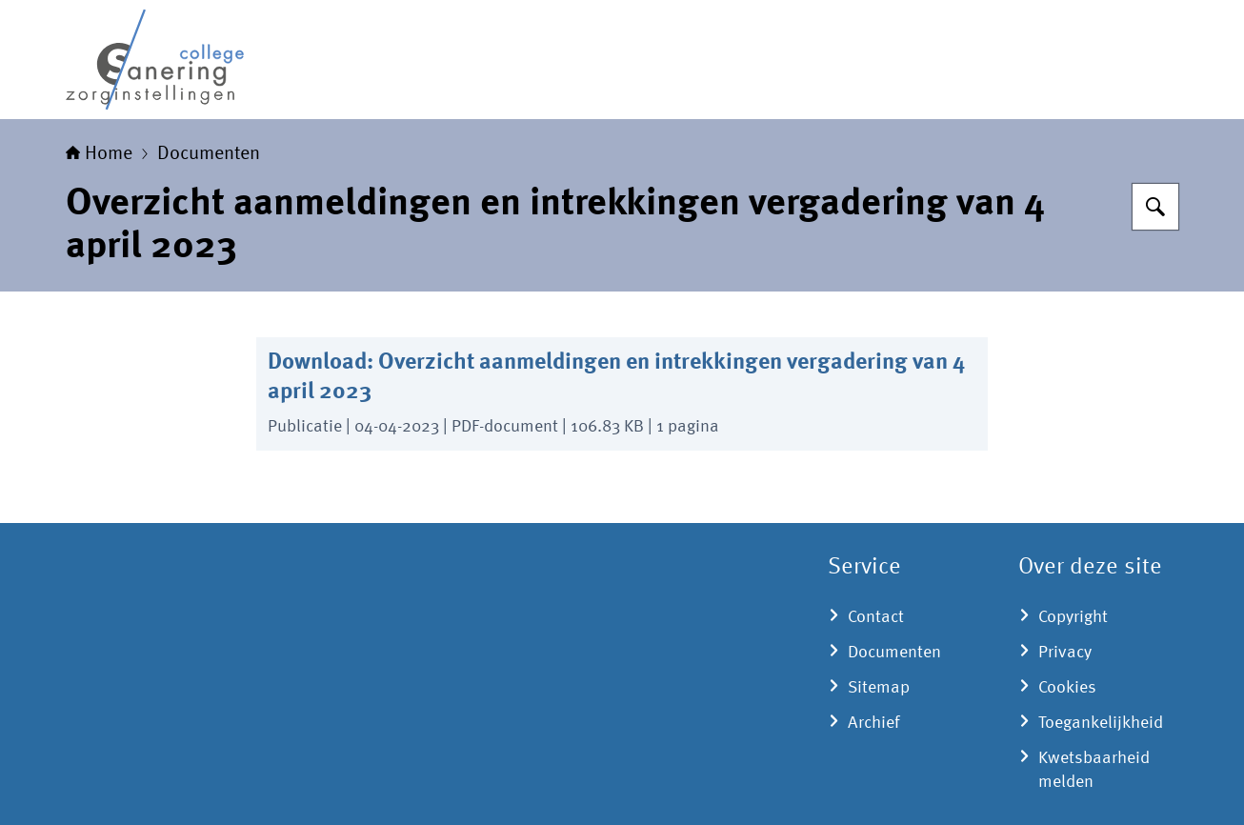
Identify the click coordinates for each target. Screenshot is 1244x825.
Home (99, 154)
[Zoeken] (1155, 207)
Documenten (208, 154)
